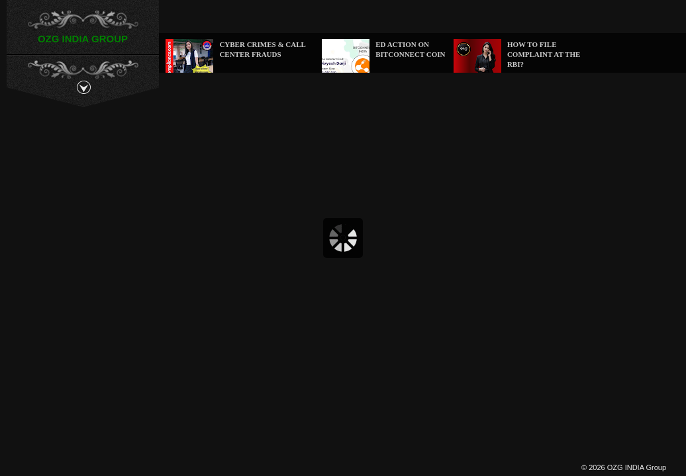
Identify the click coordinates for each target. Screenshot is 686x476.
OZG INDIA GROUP (83, 38)
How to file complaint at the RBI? (543, 54)
